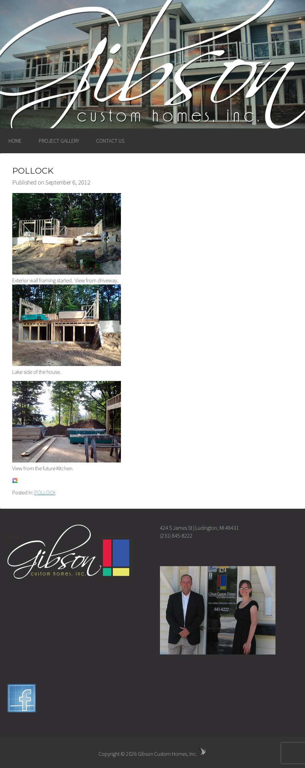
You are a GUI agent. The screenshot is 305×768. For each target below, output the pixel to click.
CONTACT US (110, 140)
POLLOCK (44, 492)
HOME (15, 140)
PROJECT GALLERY (59, 140)
